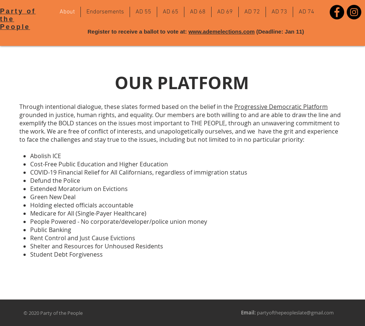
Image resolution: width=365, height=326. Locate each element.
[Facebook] (337, 12)
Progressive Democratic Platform (281, 107)
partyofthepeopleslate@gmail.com (295, 312)
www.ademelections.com (221, 31)
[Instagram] (354, 12)
